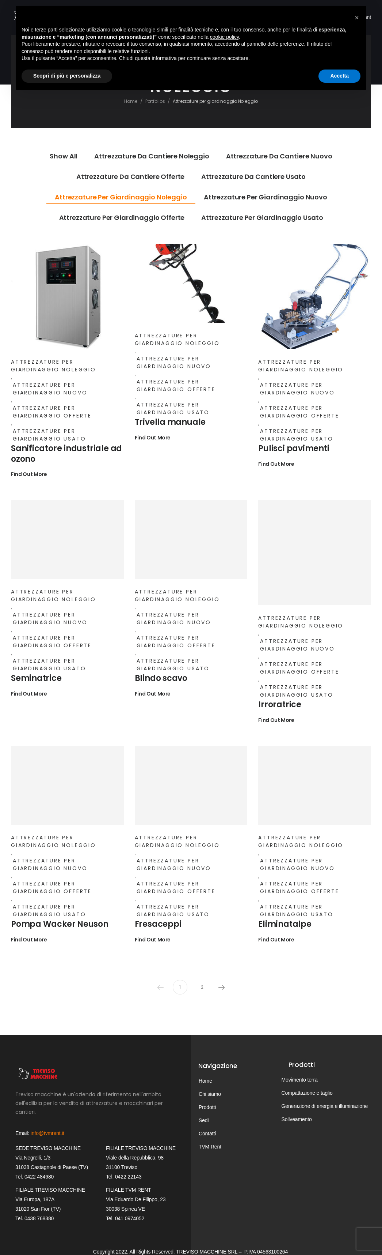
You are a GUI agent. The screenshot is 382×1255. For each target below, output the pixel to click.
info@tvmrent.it (47, 1133)
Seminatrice (36, 678)
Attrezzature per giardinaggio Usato (262, 217)
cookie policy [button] (224, 37)
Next (221, 987)
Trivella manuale (170, 422)
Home (130, 101)
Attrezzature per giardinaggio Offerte (122, 217)
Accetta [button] (339, 76)
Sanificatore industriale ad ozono (66, 454)
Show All (63, 156)
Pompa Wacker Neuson (59, 924)
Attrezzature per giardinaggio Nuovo (265, 197)
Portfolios (155, 101)
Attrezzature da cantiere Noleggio (151, 156)
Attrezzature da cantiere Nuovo (279, 156)
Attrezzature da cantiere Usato (253, 176)
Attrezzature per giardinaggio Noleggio (121, 197)
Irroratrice (279, 704)
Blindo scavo (161, 678)
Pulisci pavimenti (293, 448)
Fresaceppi (158, 924)
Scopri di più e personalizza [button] (66, 76)
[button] (357, 17)
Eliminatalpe (284, 924)
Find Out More (29, 475)
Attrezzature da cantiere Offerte (130, 176)
